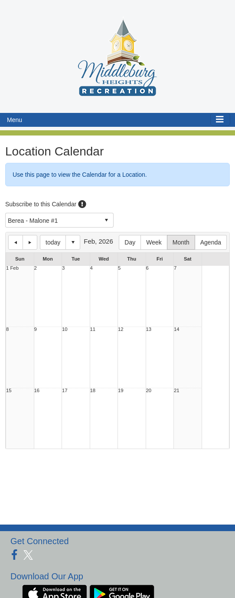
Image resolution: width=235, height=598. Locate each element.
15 (9, 390)
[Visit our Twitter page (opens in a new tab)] (31, 555)
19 (121, 390)
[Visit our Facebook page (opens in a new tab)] (17, 555)
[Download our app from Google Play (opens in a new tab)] (121, 593)
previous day (15, 242)
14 (177, 329)
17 (65, 390)
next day (30, 242)
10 (65, 329)
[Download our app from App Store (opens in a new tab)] (54, 593)
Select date (72, 242)
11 (93, 329)
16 (37, 390)
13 (149, 329)
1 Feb (12, 268)
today (53, 242)
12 (121, 329)
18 (93, 390)
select (106, 220)
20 (149, 390)
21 (177, 390)
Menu (14, 119)
